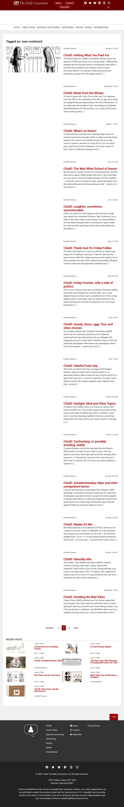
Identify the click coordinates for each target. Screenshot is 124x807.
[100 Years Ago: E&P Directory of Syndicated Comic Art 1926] (72, 662)
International (101, 27)
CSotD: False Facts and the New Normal (46, 690)
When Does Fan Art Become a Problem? (103, 676)
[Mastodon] (99, 2)
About (58, 3)
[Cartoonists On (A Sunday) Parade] (16, 648)
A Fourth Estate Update (100, 647)
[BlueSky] (94, 2)
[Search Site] (109, 7)
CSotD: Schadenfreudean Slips (48, 661)
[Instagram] (109, 2)
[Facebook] (85, 2)
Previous (50, 628)
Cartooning (67, 27)
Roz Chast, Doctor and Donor (47, 675)
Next (76, 628)
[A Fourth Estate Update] (72, 648)
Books (88, 27)
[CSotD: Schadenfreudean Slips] (16, 663)
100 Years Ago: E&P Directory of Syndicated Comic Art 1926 (103, 662)
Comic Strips (28, 27)
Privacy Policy (94, 726)
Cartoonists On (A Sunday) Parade (46, 648)
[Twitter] (90, 2)
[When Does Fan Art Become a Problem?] (72, 677)
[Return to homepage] (32, 741)
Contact (69, 3)
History (80, 27)
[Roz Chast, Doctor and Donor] (16, 677)
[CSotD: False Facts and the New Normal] (16, 691)
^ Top (113, 717)
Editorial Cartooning (48, 27)
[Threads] (104, 2)
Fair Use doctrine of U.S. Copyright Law (78, 792)
